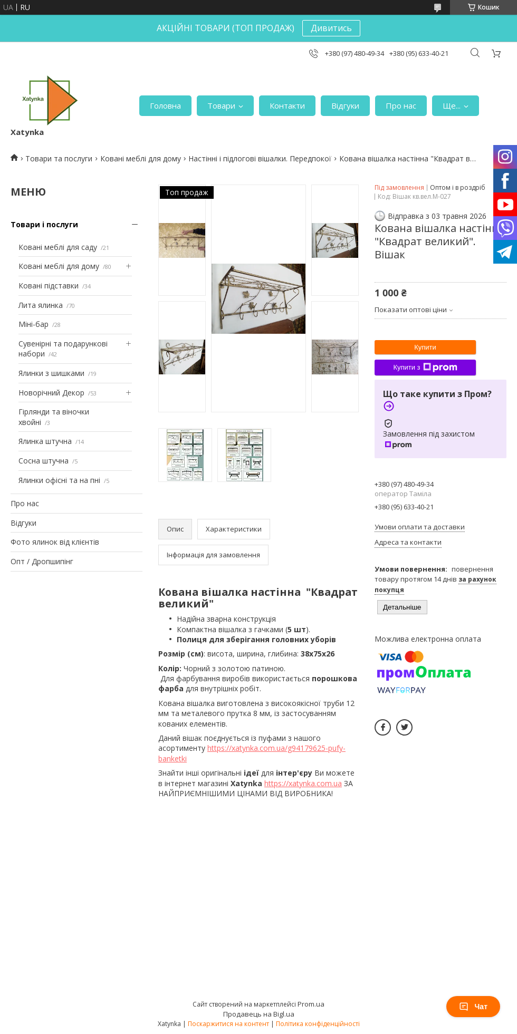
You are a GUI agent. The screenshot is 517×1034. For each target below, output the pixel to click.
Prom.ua (311, 1004)
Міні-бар (33, 324)
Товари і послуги (44, 224)
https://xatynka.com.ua (303, 783)
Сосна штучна (43, 461)
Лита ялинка (40, 305)
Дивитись (331, 28)
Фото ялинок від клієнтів (55, 542)
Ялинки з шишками (51, 373)
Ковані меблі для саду (57, 247)
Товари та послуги (58, 158)
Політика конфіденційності (318, 1023)
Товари (221, 105)
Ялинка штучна (45, 441)
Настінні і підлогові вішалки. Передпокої (259, 158)
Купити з (425, 367)
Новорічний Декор (51, 393)
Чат (473, 1006)
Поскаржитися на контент (228, 1023)
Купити (425, 347)
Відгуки (345, 105)
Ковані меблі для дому (140, 158)
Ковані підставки (48, 286)
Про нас (401, 105)
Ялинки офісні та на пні (59, 480)
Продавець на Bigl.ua (258, 1014)
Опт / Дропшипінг (42, 561)
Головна (165, 105)
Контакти (287, 105)
